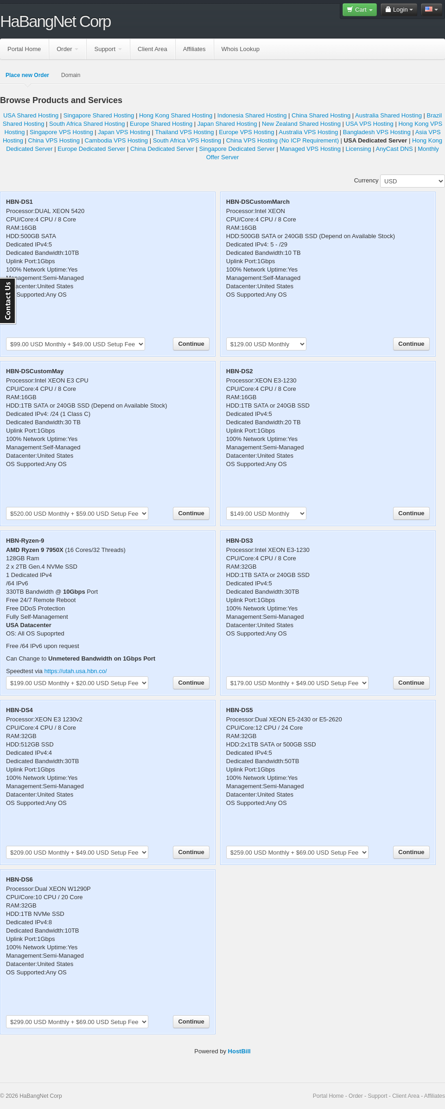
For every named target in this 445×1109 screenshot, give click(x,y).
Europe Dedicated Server (91, 148)
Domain (70, 75)
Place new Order (27, 75)
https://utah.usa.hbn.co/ (75, 671)
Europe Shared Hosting (161, 123)
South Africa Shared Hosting (87, 123)
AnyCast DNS (394, 148)
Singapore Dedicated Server (237, 148)
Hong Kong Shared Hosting (175, 115)
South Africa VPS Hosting (187, 140)
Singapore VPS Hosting (61, 132)
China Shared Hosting (321, 115)
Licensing (358, 148)
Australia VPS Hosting (308, 132)
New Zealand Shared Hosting (301, 123)
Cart (360, 9)
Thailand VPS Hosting (184, 132)
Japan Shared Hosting (227, 123)
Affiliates (194, 48)
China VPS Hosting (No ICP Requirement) (282, 140)
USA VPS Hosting (370, 123)
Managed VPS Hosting (310, 148)
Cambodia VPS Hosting (116, 140)
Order (67, 48)
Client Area (152, 48)
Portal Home (24, 48)
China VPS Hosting (54, 140)
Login (399, 9)
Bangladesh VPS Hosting (377, 132)
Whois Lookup (241, 48)
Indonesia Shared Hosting (252, 115)
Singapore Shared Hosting (99, 115)
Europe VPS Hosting (246, 132)
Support (108, 48)
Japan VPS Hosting (124, 132)
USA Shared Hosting (30, 115)
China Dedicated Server (162, 148)
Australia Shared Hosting (388, 115)
